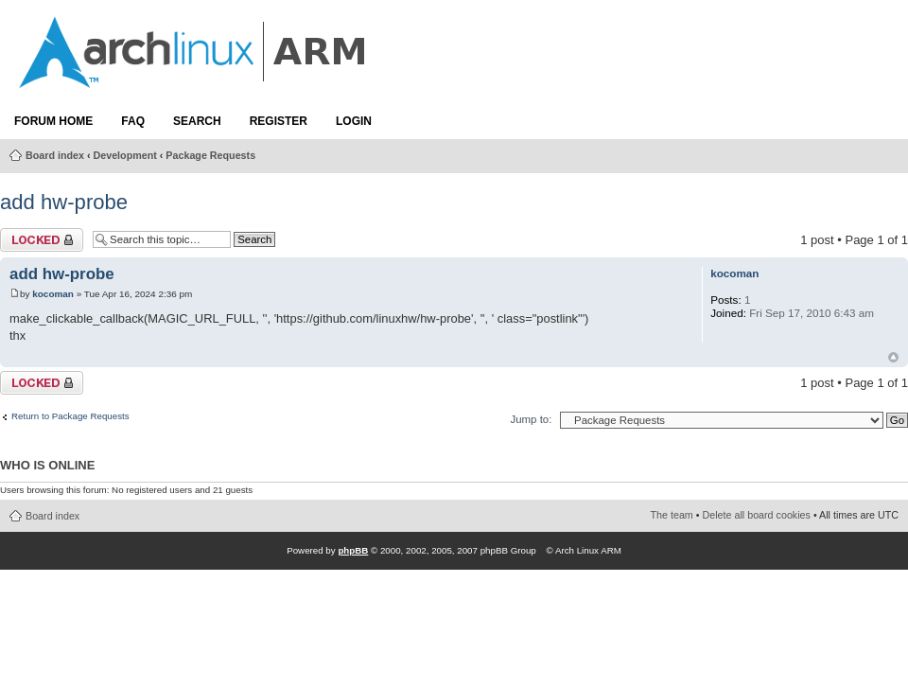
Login (354, 121)
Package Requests (210, 155)
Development (125, 155)
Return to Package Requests (70, 416)
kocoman (53, 294)
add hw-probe (64, 202)
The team (672, 514)
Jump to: (530, 419)
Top (893, 357)
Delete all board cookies (757, 514)
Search (197, 121)
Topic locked (41, 240)
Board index (55, 155)
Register (278, 121)
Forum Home (53, 121)
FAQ (133, 121)
